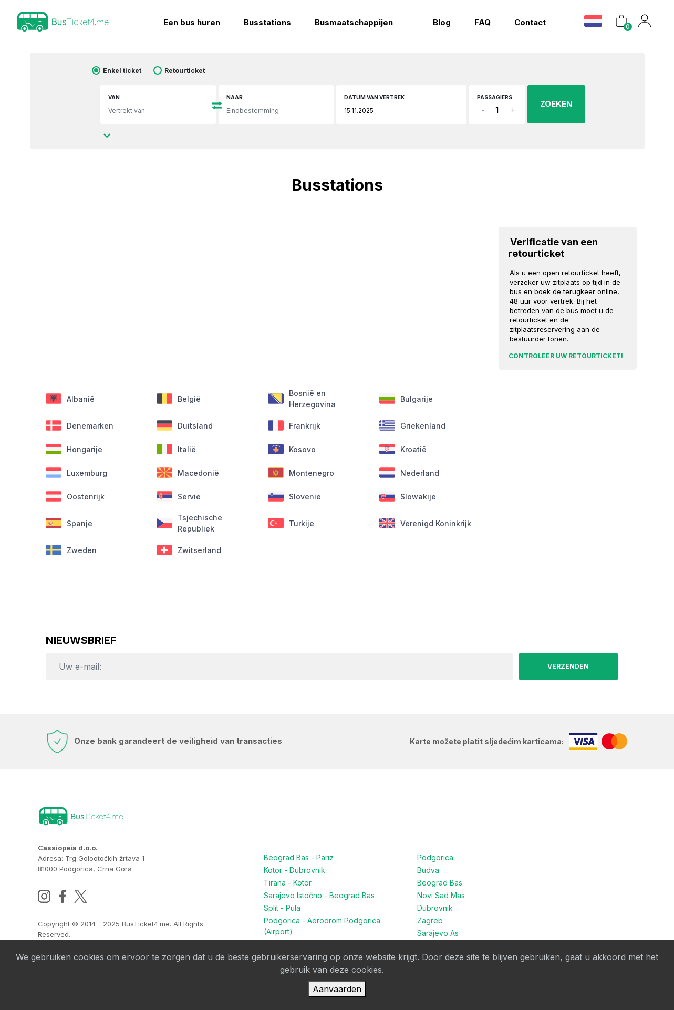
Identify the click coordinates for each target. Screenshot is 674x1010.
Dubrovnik (435, 907)
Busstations (267, 22)
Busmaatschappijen (354, 22)
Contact (530, 22)
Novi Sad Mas (441, 895)
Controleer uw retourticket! (566, 356)
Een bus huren (191, 22)
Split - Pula (282, 907)
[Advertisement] (260, 287)
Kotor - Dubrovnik (294, 870)
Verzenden (568, 666)
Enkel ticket (122, 71)
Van (114, 97)
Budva (428, 870)
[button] (594, 21)
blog (442, 22)
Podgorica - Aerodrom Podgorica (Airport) (322, 926)
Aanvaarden (337, 989)
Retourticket (184, 71)
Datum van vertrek (374, 97)
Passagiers (494, 97)
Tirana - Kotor (288, 882)
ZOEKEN (556, 104)
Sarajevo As (438, 933)
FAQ (482, 22)
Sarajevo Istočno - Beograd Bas (319, 895)
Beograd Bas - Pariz (299, 857)
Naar (234, 97)
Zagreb (430, 920)
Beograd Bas (439, 882)
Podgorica (435, 857)
